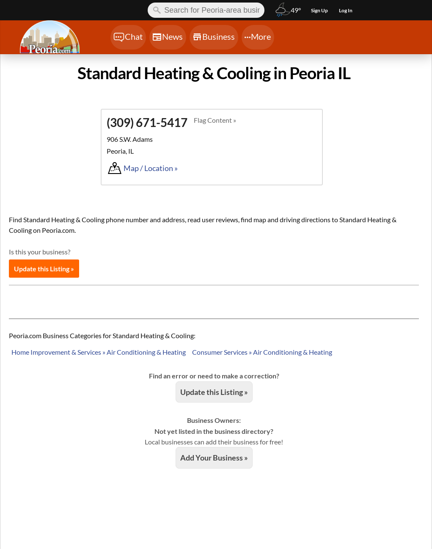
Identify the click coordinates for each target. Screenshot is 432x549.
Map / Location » (151, 168)
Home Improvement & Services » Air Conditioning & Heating (98, 352)
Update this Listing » (44, 269)
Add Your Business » (214, 457)
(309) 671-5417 (147, 122)
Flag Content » (215, 120)
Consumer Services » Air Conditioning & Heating (262, 352)
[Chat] (128, 37)
